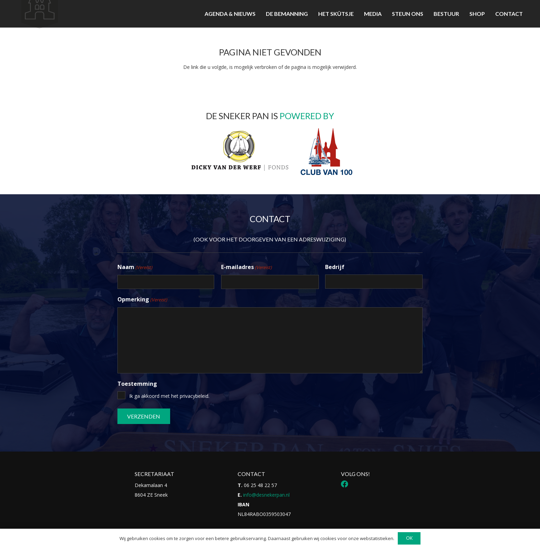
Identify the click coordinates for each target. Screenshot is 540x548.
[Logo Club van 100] (326, 151)
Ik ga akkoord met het (169, 396)
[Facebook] (344, 484)
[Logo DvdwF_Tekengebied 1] (239, 150)
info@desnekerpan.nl (266, 495)
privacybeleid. (194, 396)
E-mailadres (246, 267)
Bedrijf (334, 267)
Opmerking (142, 299)
